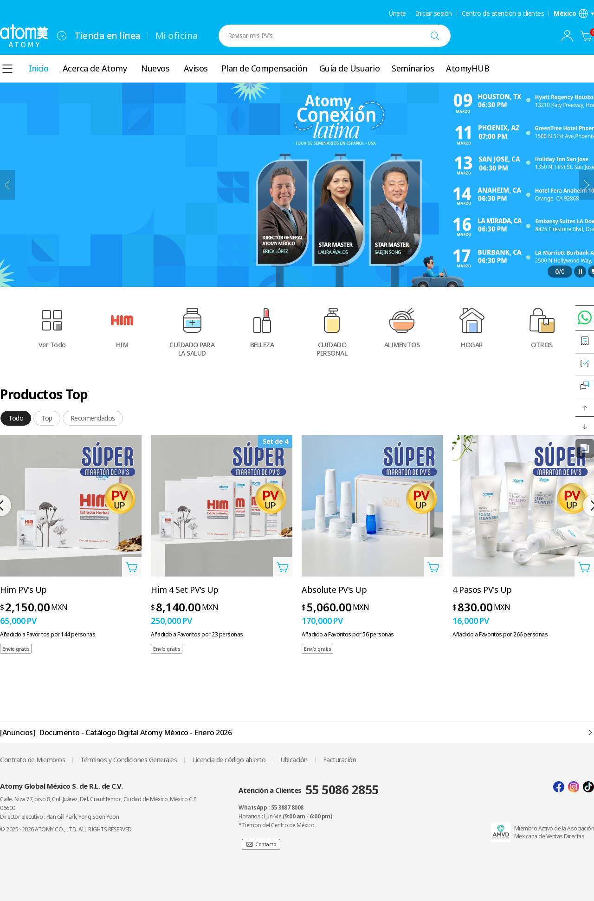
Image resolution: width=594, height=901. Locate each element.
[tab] (15, 418)
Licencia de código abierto (228, 759)
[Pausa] (580, 272)
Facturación (339, 759)
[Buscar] (435, 36)
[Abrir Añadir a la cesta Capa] (132, 567)
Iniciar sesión (434, 13)
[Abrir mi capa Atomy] (567, 35)
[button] (584, 407)
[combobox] (62, 35)
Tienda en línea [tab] (107, 35)
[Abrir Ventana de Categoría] (7, 68)
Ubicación (294, 759)
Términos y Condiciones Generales (128, 759)
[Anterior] (7, 185)
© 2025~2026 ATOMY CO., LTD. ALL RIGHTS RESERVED (66, 829)
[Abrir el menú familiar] (61, 35)
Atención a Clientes (309, 789)
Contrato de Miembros (32, 759)
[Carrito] (586, 35)
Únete (397, 13)
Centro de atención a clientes (503, 13)
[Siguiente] (586, 185)
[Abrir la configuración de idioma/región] (574, 13)
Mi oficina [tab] (176, 35)
